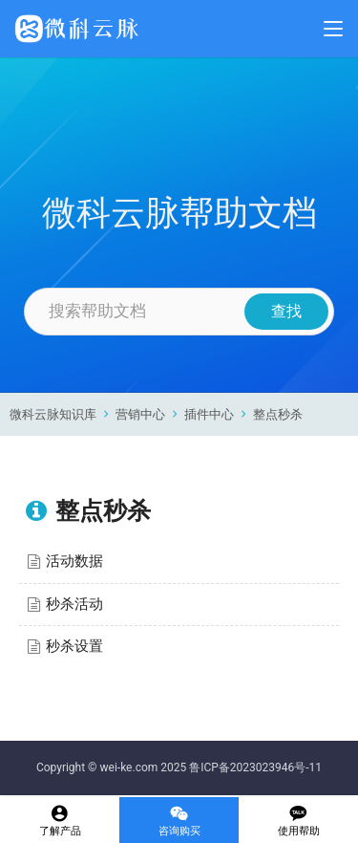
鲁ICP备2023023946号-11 (255, 767)
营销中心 (140, 414)
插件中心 (209, 414)
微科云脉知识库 (53, 414)
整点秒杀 (278, 414)
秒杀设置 (74, 646)
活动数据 (74, 561)
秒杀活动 (74, 604)
